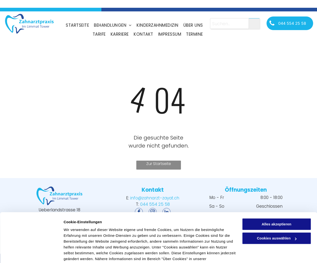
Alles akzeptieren (277, 199)
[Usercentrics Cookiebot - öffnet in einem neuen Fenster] (31, 253)
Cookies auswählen (81, 253)
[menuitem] (77, 25)
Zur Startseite (158, 163)
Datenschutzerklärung (84, 240)
